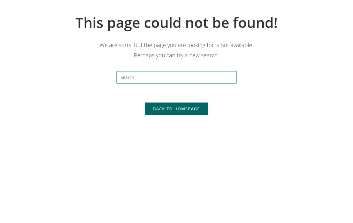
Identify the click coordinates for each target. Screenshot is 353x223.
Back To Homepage (176, 109)
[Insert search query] (176, 77)
